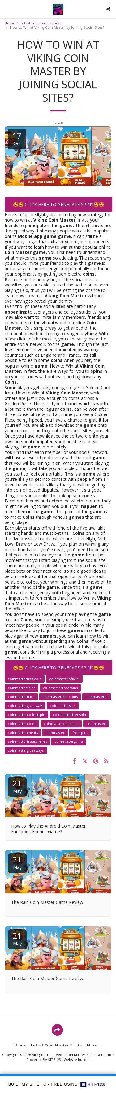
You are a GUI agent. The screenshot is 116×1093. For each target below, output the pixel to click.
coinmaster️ (55, 732)
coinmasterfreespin (69, 714)
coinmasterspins (21, 687)
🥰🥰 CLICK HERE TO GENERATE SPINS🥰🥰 (58, 204)
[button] (7, 8)
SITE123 (54, 1059)
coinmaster (95, 723)
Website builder (77, 1059)
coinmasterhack (21, 696)
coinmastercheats (23, 732)
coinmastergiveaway (25, 705)
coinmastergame (68, 741)
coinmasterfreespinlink (27, 741)
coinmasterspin (63, 705)
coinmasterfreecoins (60, 696)
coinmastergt (96, 696)
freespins (80, 732)
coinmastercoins (22, 723)
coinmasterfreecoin (24, 678)
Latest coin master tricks (40, 23)
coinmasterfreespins (60, 687)
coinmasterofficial (64, 678)
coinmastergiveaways (26, 750)
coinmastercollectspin (26, 714)
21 (17, 786)
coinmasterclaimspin (61, 723)
